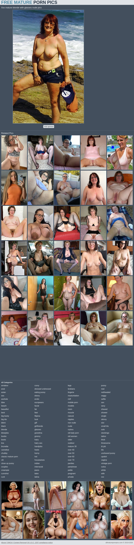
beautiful (5, 409)
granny (37, 436)
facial (37, 406)
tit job (103, 446)
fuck (36, 419)
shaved (104, 409)
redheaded (106, 392)
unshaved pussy (108, 453)
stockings (105, 433)
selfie (103, 399)
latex (37, 473)
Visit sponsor (49, 127)
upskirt (104, 457)
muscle (71, 413)
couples (4, 467)
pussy (103, 385)
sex (102, 402)
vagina (104, 460)
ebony (37, 396)
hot (36, 457)
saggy (103, 396)
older (70, 440)
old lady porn (73, 433)
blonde (4, 429)
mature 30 (72, 446)
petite (70, 470)
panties (71, 463)
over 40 (71, 450)
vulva (103, 467)
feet (36, 413)
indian (37, 463)
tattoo (103, 436)
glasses (38, 429)
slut (102, 423)
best (3, 413)
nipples (71, 419)
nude (70, 426)
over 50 (71, 453)
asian (3, 392)
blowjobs (5, 433)
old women (72, 436)
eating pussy (40, 392)
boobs (4, 436)
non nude (72, 423)
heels (37, 450)
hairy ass (38, 443)
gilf (36, 423)
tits (102, 450)
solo (103, 429)
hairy (37, 440)
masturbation (73, 396)
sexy (103, 406)
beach (4, 406)
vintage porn (106, 463)
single (103, 416)
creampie (5, 470)
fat (36, 409)
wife (103, 473)
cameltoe (5, 450)
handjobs (38, 446)
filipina (37, 416)
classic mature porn (9, 457)
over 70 (71, 460)
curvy (37, 385)
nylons (70, 429)
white (103, 470)
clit (2, 460)
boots (3, 440)
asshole (4, 399)
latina (37, 477)
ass (2, 396)
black (3, 426)
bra (2, 443)
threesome (105, 443)
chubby (4, 453)
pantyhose (72, 467)
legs (69, 385)
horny (37, 453)
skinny (104, 419)
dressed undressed (43, 389)
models (71, 406)
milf (69, 399)
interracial (39, 467)
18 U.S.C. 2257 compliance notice (40, 543)
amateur (4, 385)
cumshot (4, 473)
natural (71, 416)
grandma (38, 433)
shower (104, 413)
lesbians (71, 389)
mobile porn (73, 402)
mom (70, 409)
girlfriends (39, 426)
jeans (37, 470)
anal (3, 389)
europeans (39, 402)
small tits (105, 426)
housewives (40, 460)
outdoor (71, 443)
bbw (3, 402)
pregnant (71, 473)
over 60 (71, 457)
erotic (37, 399)
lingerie (71, 392)
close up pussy (7, 463)
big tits (4, 419)
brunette (4, 446)
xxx (102, 477)
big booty (5, 416)
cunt (3, 477)
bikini (3, 423)
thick (103, 440)
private (71, 477)
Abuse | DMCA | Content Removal (14, 543)
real (102, 389)
